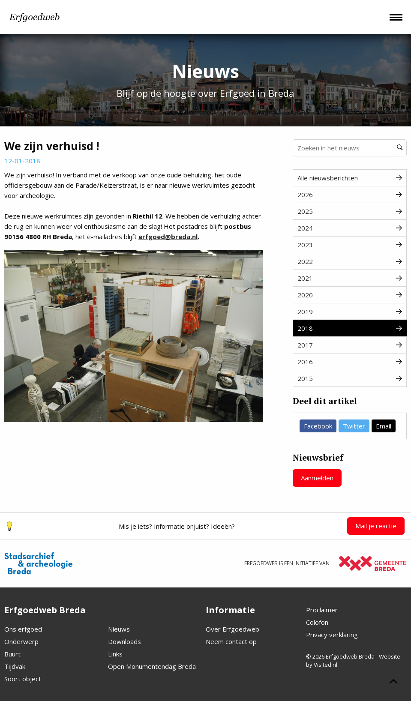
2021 (349, 278)
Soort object (22, 678)
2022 (349, 261)
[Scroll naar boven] (393, 682)
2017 (349, 345)
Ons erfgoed (23, 629)
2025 (349, 211)
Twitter (354, 426)
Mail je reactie (375, 525)
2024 (349, 228)
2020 (349, 295)
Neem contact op (231, 641)
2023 (349, 244)
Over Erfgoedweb (232, 629)
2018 (349, 328)
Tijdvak (14, 666)
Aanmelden (317, 477)
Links (115, 654)
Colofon (317, 622)
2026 (349, 194)
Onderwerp (21, 641)
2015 (349, 378)
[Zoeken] (399, 148)
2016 (349, 361)
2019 (349, 311)
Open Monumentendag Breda (152, 666)
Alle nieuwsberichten (349, 178)
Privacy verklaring (332, 634)
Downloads (124, 641)
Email (383, 426)
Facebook (318, 426)
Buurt (12, 654)
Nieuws (119, 629)
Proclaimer (322, 609)
